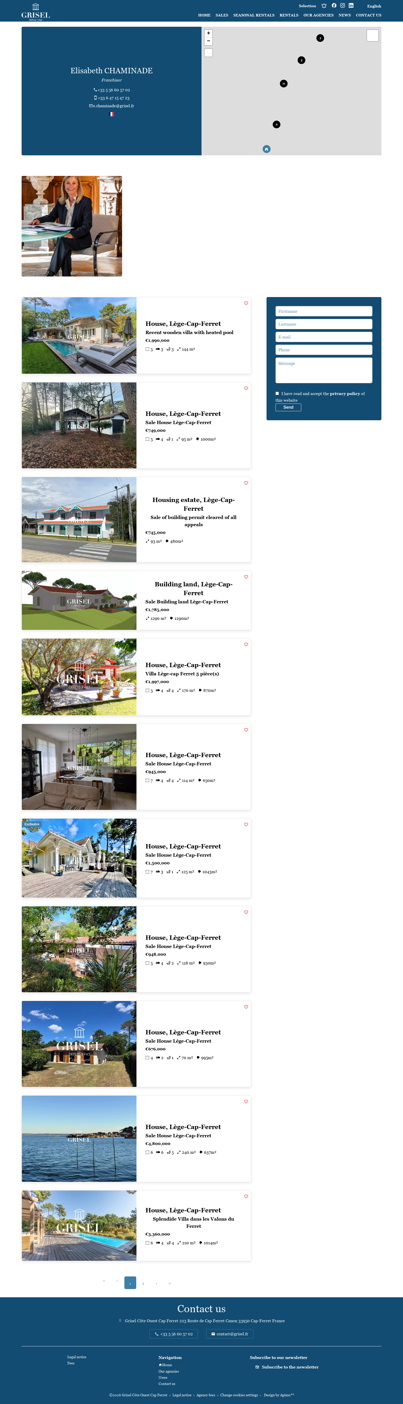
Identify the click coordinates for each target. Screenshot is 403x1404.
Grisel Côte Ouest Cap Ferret (151, 1320)
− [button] (208, 41)
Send (288, 407)
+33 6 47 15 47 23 (114, 97)
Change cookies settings (239, 1395)
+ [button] (208, 34)
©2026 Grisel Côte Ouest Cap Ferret (138, 1395)
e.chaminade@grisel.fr (113, 105)
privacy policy (345, 393)
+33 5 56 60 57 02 (113, 89)
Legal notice (181, 1395)
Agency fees (206, 1395)
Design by (278, 1395)
